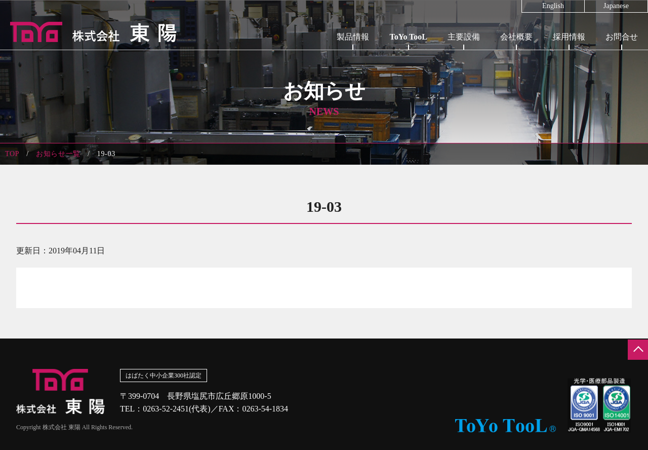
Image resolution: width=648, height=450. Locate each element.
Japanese (616, 6)
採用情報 (569, 36)
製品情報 (353, 36)
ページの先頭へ (638, 350)
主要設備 (464, 36)
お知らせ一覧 (58, 154)
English (553, 6)
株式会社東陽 (88, 32)
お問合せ (621, 36)
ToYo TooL (408, 36)
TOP (12, 154)
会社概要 (516, 36)
